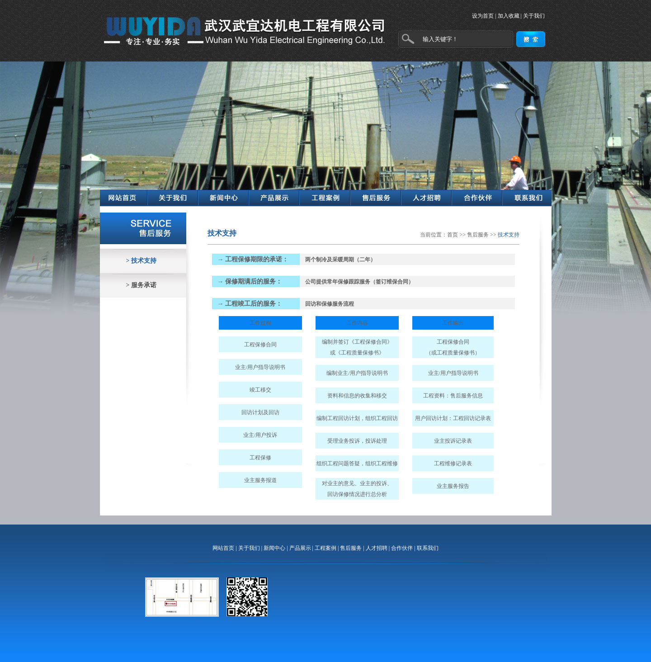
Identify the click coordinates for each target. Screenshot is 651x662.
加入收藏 (508, 16)
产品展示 (300, 548)
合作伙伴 (402, 548)
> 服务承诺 (141, 285)
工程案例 (325, 548)
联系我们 (428, 548)
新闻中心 (274, 548)
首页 (452, 235)
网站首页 (223, 548)
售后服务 (478, 235)
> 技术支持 (141, 260)
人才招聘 (376, 548)
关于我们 (534, 16)
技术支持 (508, 235)
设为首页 (483, 16)
